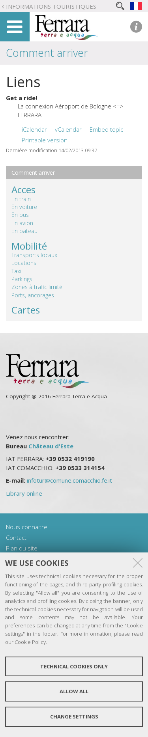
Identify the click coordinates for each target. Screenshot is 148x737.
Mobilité (29, 245)
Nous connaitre (26, 527)
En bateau (24, 231)
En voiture (24, 207)
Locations (23, 263)
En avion (22, 223)
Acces (23, 189)
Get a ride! (21, 98)
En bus (20, 214)
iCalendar (34, 129)
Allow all (74, 691)
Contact (16, 537)
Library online (24, 493)
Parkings (21, 279)
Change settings (74, 716)
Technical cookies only (74, 666)
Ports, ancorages (32, 295)
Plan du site (21, 548)
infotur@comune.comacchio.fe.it (69, 480)
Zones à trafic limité (36, 287)
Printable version (44, 140)
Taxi (16, 271)
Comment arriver (47, 52)
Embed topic (106, 129)
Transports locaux (34, 255)
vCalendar (68, 129)
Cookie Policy (30, 642)
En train (21, 199)
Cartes (25, 309)
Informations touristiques (51, 6)
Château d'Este (50, 446)
